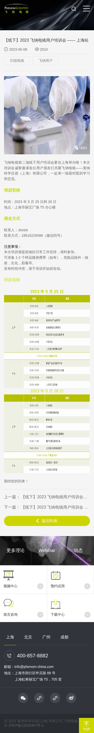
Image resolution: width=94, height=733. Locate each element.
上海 (10, 637)
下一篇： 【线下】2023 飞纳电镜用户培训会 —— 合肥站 (47, 507)
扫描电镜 (17, 60)
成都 (64, 637)
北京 (28, 637)
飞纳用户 (46, 60)
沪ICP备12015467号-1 (26, 725)
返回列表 (47, 521)
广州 (46, 637)
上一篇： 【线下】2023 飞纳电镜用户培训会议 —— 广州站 (47, 497)
